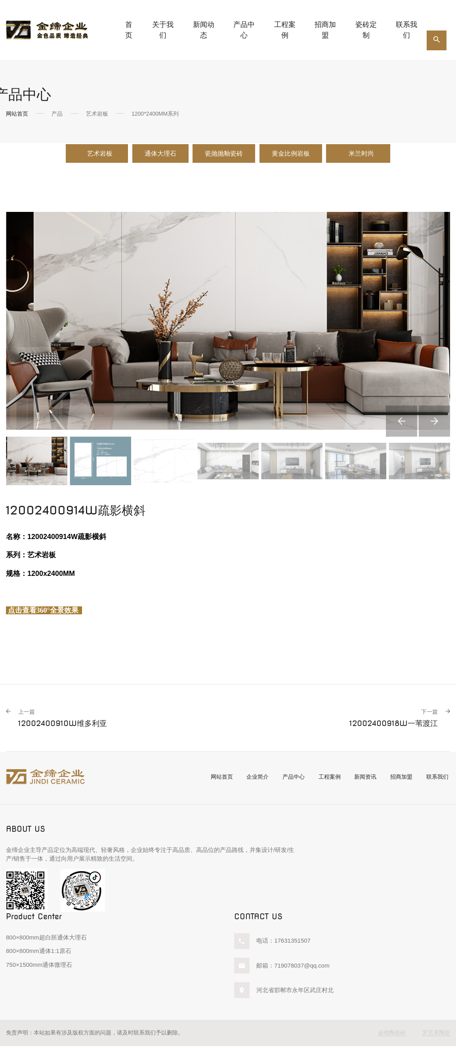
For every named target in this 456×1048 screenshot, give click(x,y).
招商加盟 (325, 30)
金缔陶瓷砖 (392, 1035)
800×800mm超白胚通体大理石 (46, 939)
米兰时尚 (381, 154)
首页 (128, 30)
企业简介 (250, 779)
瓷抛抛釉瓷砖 (224, 154)
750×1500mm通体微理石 (39, 967)
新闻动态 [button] (203, 30)
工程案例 (285, 30)
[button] (388, 412)
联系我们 (406, 30)
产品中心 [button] (244, 30)
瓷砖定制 (366, 30)
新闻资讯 (364, 779)
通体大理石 (150, 154)
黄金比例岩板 (300, 154)
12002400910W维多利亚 (65, 720)
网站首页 (17, 114)
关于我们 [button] (163, 30)
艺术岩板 (81, 154)
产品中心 (288, 779)
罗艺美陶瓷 (436, 1035)
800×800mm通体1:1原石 (38, 953)
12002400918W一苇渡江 (391, 720)
